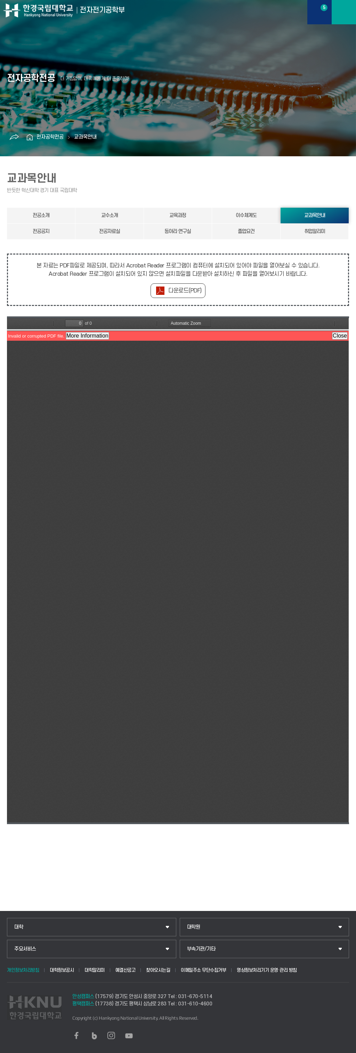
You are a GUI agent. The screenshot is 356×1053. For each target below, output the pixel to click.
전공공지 (41, 231)
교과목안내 (85, 137)
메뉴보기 (344, 12)
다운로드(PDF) (185, 291)
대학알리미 (94, 970)
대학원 (193, 927)
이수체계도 (246, 215)
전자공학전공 (50, 137)
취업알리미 (314, 231)
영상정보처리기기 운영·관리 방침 (267, 970)
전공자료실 (109, 231)
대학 (18, 927)
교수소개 (109, 215)
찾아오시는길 (158, 970)
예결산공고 (125, 970)
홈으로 (30, 137)
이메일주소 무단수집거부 (203, 970)
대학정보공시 (62, 970)
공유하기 (14, 137)
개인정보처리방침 (23, 970)
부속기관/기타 (201, 949)
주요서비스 (25, 949)
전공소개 (41, 215)
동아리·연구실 (177, 231)
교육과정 (177, 215)
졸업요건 (246, 231)
